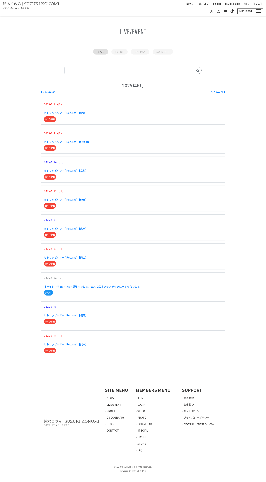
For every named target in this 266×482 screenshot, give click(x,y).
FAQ (139, 450)
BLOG (246, 4)
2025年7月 (217, 92)
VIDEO (141, 411)
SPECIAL (142, 430)
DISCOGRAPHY (232, 4)
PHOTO (141, 417)
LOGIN (141, 404)
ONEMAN (140, 52)
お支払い (189, 404)
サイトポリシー (193, 411)
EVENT (119, 52)
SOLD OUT (162, 52)
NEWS (189, 4)
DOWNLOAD (144, 424)
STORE (141, 443)
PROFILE (217, 4)
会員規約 (189, 398)
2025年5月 (48, 92)
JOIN (140, 398)
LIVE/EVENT (203, 4)
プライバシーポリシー (196, 417)
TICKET (142, 437)
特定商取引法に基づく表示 (199, 424)
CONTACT (257, 4)
